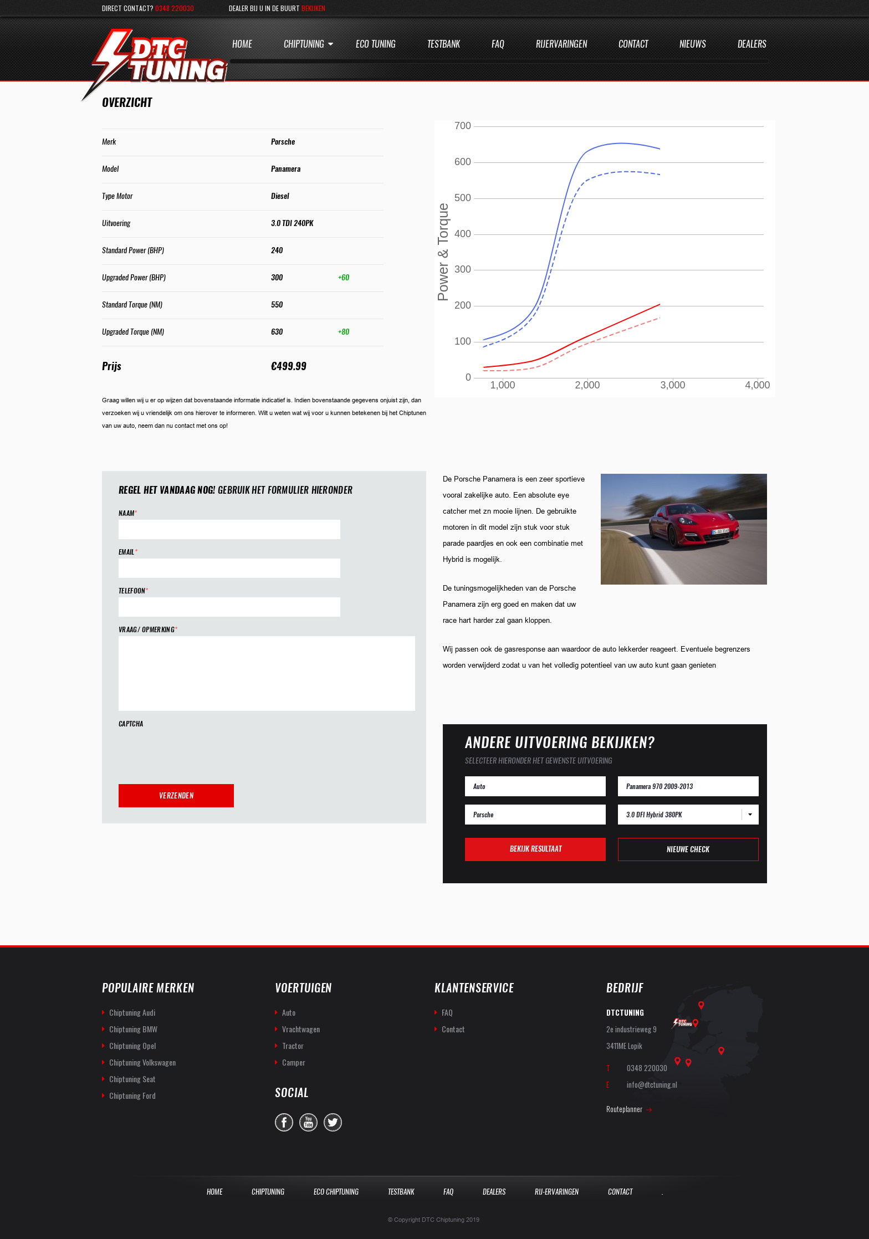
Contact (633, 44)
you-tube (308, 1122)
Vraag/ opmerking (148, 630)
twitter (333, 1122)
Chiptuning (304, 44)
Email (128, 552)
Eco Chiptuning (336, 1191)
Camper (293, 1062)
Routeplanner (624, 1108)
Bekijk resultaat (535, 848)
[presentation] (203, 752)
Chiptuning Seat (132, 1078)
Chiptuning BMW (133, 1029)
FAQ (447, 1012)
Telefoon (134, 591)
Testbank (443, 44)
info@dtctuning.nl (652, 1084)
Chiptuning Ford (132, 1095)
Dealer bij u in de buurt (277, 8)
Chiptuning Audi (132, 1012)
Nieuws (692, 44)
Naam (128, 513)
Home (242, 44)
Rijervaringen (561, 44)
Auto (288, 1012)
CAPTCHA (131, 724)
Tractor (293, 1045)
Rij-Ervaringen (557, 1191)
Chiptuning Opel (132, 1045)
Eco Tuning (376, 44)
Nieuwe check (688, 849)
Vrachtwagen (301, 1029)
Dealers (752, 44)
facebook (284, 1122)
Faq (498, 44)
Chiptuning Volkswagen (142, 1062)
